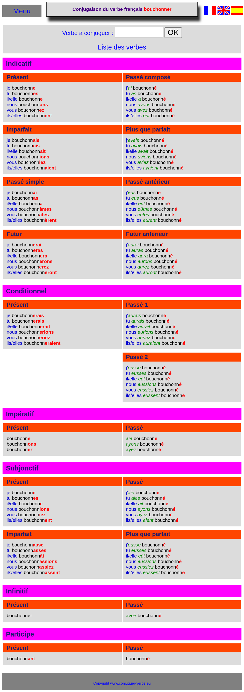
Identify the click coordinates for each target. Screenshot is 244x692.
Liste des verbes (122, 47)
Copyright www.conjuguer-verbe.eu (122, 683)
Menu (22, 11)
